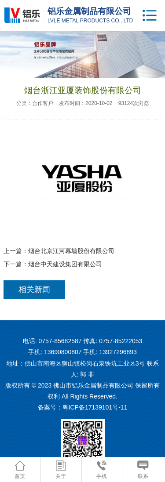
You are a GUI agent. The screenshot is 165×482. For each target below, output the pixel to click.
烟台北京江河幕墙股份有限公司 (71, 250)
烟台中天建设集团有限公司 (65, 264)
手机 (101, 469)
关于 (60, 469)
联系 (142, 469)
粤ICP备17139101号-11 (95, 407)
